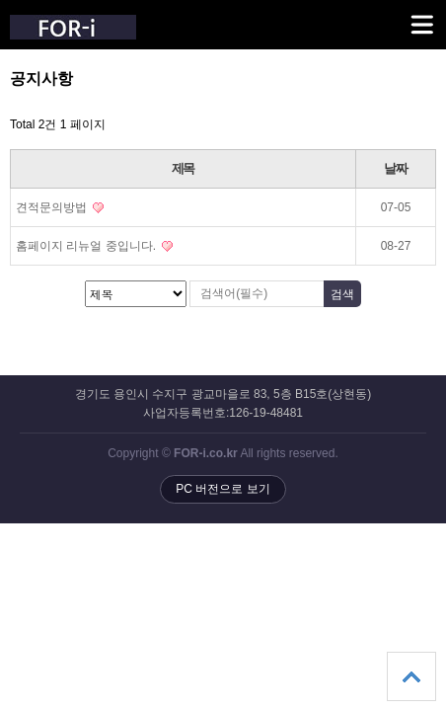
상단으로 (411, 676)
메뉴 (397, 16)
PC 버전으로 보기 (222, 489)
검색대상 (0, 69)
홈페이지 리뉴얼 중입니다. (94, 246)
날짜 (395, 168)
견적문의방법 (60, 207)
